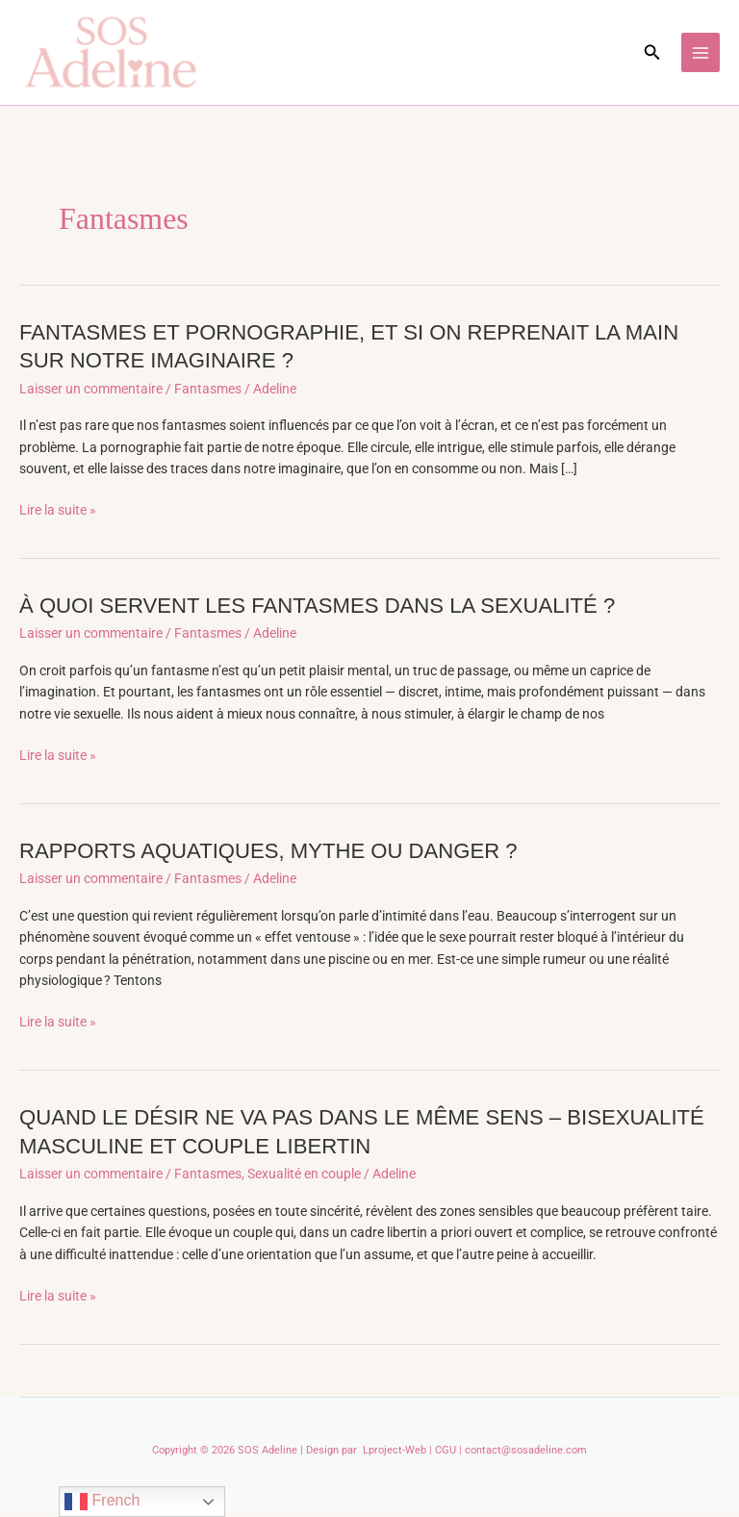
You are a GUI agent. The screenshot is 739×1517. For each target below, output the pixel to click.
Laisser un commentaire (91, 392)
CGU (445, 1454)
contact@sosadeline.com (526, 1454)
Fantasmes (208, 392)
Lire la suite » (57, 514)
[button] (652, 54)
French (102, 1501)
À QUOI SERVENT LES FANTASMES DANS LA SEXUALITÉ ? (326, 608)
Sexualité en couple (304, 1177)
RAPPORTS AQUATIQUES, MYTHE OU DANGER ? (276, 854)
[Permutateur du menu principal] (701, 54)
